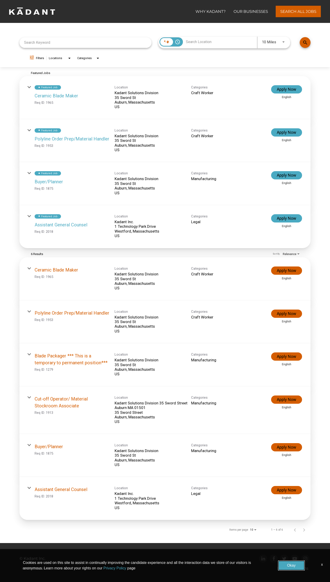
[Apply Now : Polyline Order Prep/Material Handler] (286, 132)
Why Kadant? (210, 11)
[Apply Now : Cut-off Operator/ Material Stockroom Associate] (286, 399)
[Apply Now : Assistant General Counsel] (286, 218)
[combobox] (85, 42)
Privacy (284, 568)
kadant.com (33, 568)
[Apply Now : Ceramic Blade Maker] (286, 89)
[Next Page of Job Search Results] (304, 529)
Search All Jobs (298, 11)
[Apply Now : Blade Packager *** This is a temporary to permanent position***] (286, 356)
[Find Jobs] (305, 42)
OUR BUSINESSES (251, 11)
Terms (302, 568)
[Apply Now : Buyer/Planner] (286, 175)
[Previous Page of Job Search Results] (295, 529)
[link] (165, 97)
